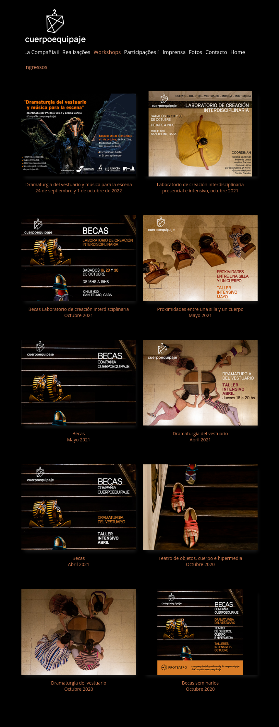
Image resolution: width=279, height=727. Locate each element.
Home (237, 52)
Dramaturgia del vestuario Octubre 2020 (78, 686)
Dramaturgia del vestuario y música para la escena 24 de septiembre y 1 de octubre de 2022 (78, 187)
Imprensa (174, 52)
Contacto (216, 52)
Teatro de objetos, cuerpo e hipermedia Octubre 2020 (200, 561)
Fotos (195, 52)
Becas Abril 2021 (79, 561)
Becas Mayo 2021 (78, 436)
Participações (141, 52)
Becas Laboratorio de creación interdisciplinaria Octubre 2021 (79, 312)
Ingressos (35, 67)
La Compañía (41, 52)
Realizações (76, 52)
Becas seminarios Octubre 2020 (200, 686)
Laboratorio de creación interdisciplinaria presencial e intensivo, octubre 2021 (200, 187)
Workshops (107, 52)
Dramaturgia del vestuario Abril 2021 (200, 436)
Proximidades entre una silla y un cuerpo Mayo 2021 (200, 312)
